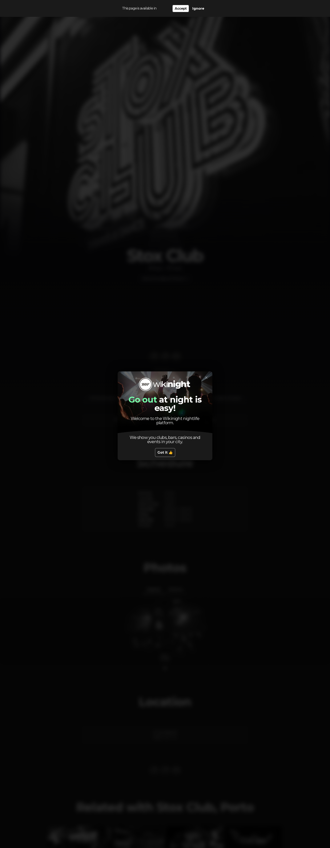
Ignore (198, 9)
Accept (180, 9)
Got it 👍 (165, 452)
